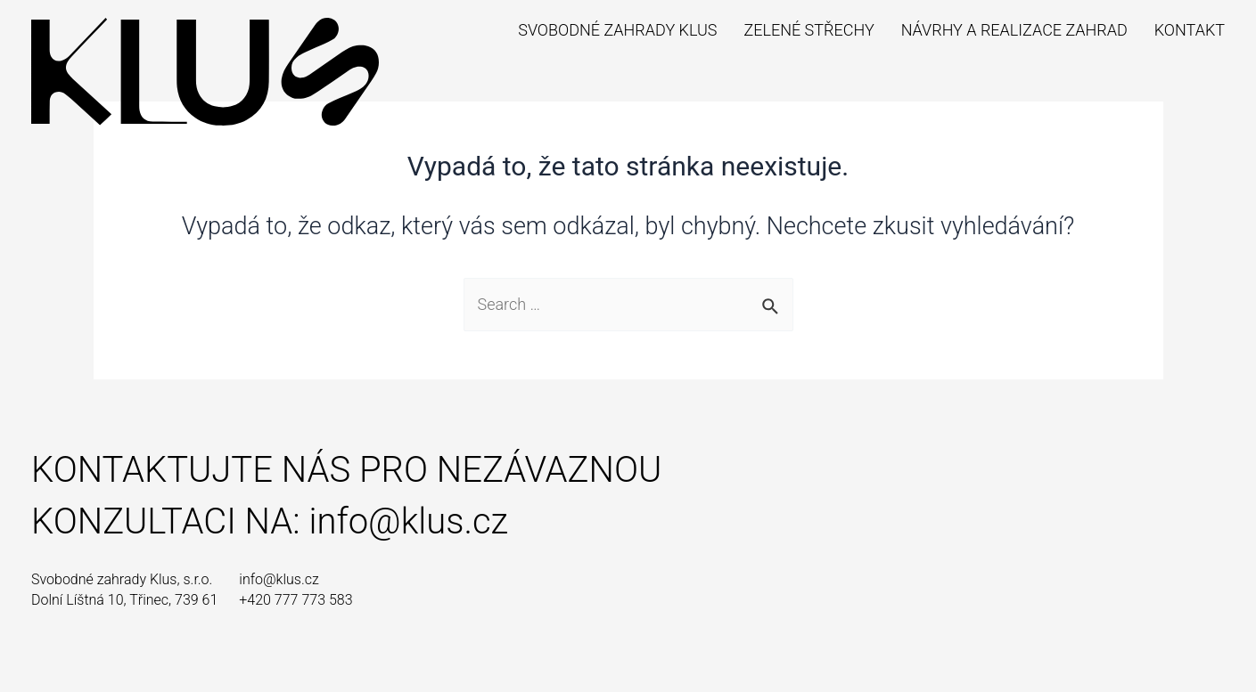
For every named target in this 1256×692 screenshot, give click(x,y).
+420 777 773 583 (295, 599)
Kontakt (1189, 29)
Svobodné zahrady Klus (617, 29)
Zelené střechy (808, 29)
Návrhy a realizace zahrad (1014, 29)
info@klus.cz (408, 521)
